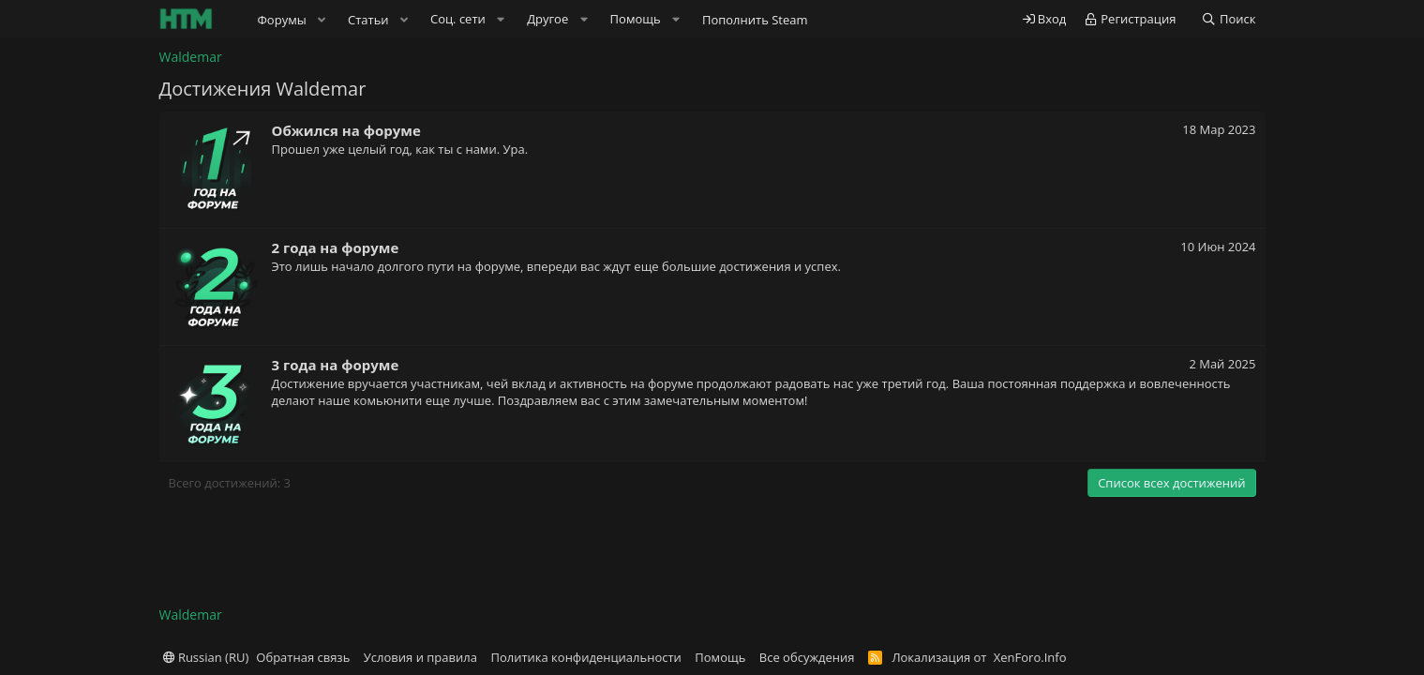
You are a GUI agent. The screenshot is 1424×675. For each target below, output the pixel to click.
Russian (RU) (206, 657)
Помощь (720, 657)
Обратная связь (303, 657)
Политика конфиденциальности (585, 657)
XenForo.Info (1030, 657)
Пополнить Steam (755, 19)
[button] (321, 20)
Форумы (282, 19)
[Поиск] (1229, 19)
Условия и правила (420, 657)
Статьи (368, 19)
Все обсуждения (807, 657)
